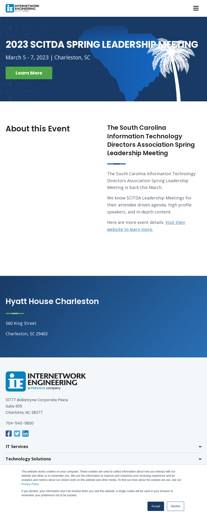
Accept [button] (155, 506)
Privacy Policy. (30, 484)
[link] (9, 433)
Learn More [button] (29, 73)
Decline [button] (175, 506)
